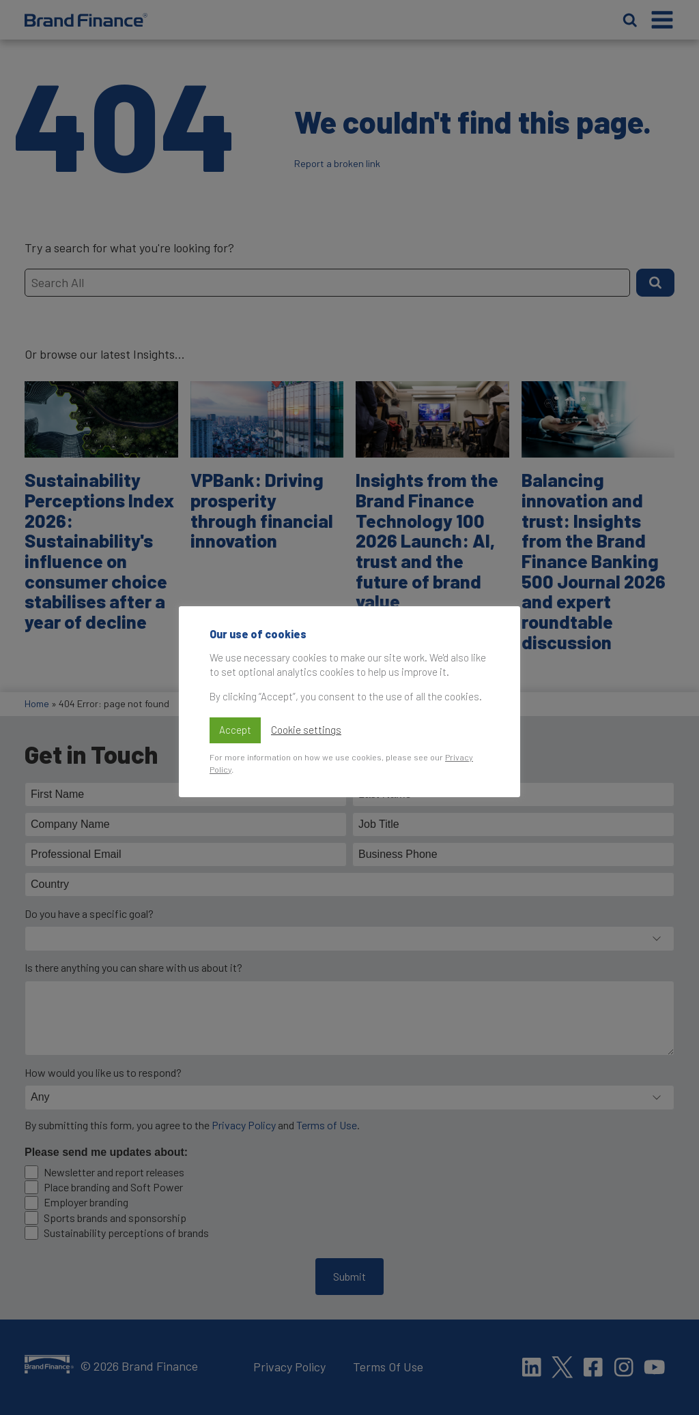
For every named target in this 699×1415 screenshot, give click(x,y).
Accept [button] (235, 730)
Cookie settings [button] (306, 730)
